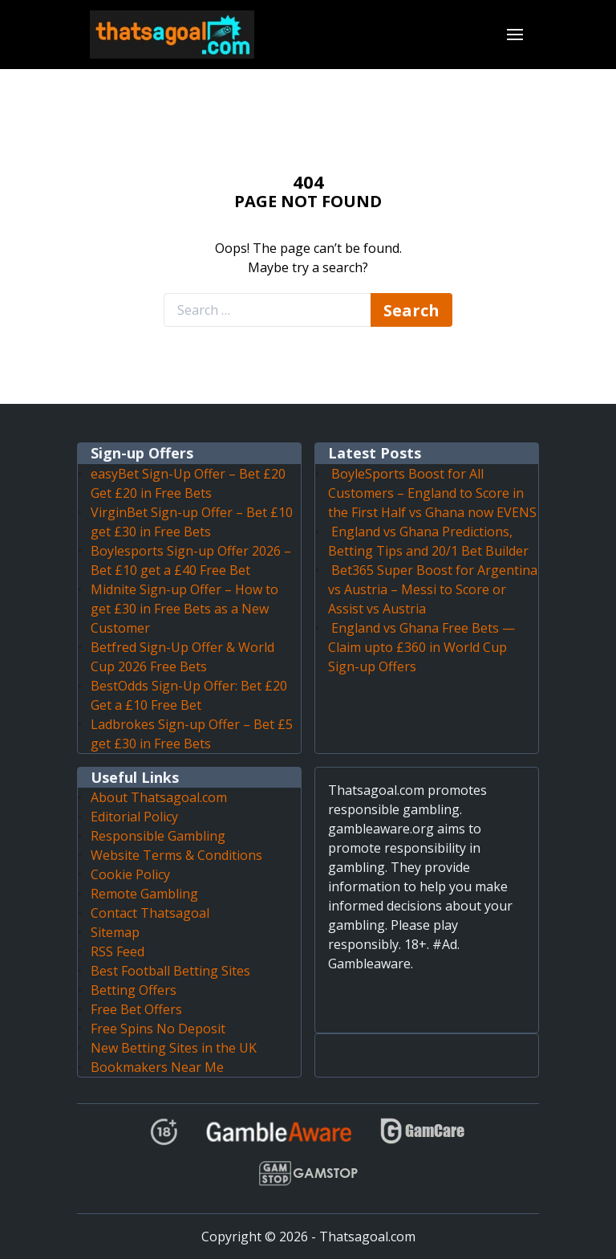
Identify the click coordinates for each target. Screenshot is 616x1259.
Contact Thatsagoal (150, 913)
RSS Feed (117, 951)
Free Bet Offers (136, 1009)
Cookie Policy (130, 874)
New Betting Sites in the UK (174, 1048)
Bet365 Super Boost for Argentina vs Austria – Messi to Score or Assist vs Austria (432, 589)
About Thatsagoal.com (159, 797)
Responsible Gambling (158, 836)
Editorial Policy (134, 816)
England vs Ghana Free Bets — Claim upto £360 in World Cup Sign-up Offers (421, 647)
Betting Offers (133, 990)
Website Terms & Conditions (176, 855)
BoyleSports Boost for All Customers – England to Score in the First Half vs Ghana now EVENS (432, 493)
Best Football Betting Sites (170, 971)
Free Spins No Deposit (158, 1028)
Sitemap (115, 932)
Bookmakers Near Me (157, 1067)
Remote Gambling (144, 893)
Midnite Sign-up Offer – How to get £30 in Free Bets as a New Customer (184, 609)
